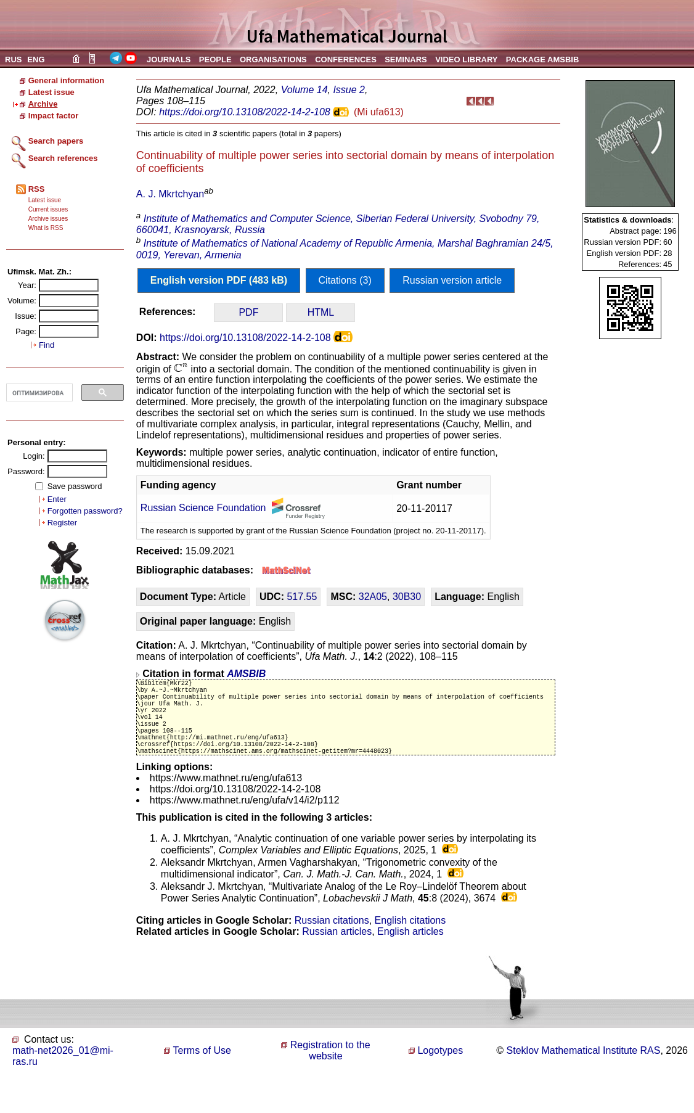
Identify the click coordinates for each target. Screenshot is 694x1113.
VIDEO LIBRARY (466, 59)
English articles (410, 952)
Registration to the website (330, 1071)
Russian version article (452, 280)
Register (62, 522)
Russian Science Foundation (203, 508)
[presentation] (181, 368)
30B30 (407, 596)
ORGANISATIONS (273, 59)
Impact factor (53, 115)
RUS (13, 59)
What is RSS (45, 227)
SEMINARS (406, 59)
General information (66, 80)
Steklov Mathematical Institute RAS (584, 1071)
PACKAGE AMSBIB (542, 59)
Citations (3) (345, 280)
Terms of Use (202, 1071)
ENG (35, 59)
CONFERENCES (346, 59)
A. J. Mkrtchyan (170, 194)
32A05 (373, 596)
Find (46, 345)
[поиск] (38, 392)
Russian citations (332, 940)
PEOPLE (215, 59)
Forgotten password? (85, 510)
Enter (57, 499)
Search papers (56, 141)
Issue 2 (349, 89)
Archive (43, 104)
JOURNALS (169, 59)
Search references (63, 158)
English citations (410, 940)
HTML (321, 312)
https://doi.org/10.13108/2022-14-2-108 (244, 112)
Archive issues (48, 218)
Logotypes (440, 1071)
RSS (36, 189)
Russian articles (337, 952)
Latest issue (51, 92)
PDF (248, 312)
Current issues (48, 209)
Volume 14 (304, 89)
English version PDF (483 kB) (218, 280)
